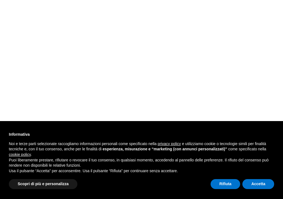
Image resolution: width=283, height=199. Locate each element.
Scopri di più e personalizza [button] (43, 184)
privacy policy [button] (169, 144)
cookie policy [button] (20, 154)
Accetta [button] (258, 184)
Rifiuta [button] (225, 184)
